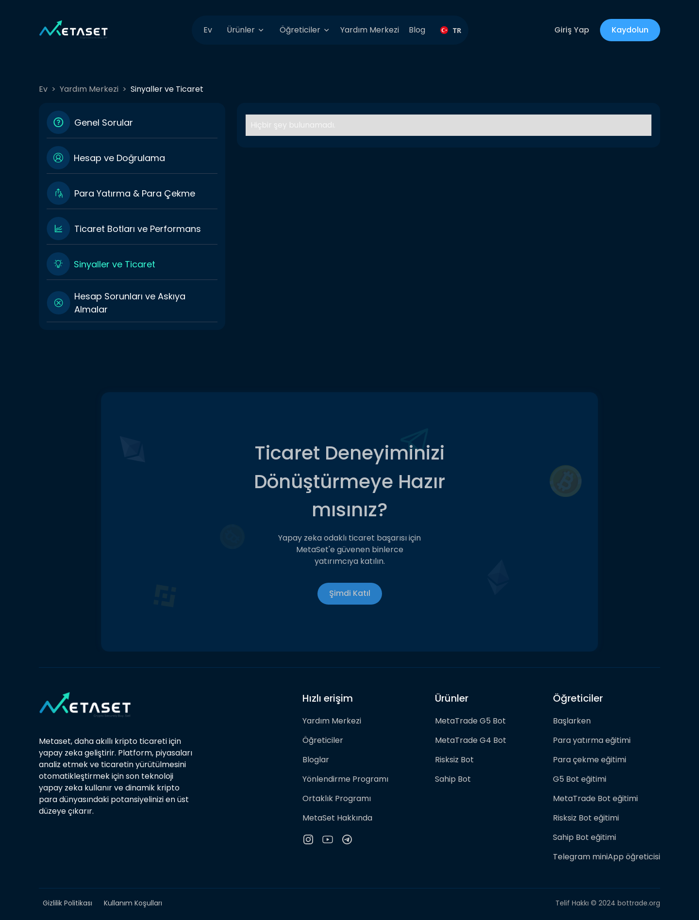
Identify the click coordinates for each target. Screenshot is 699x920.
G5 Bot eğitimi (579, 779)
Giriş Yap (571, 29)
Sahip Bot (453, 779)
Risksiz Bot (454, 759)
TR (446, 30)
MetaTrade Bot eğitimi (595, 798)
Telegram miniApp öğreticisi (606, 856)
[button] (246, 30)
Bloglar (315, 759)
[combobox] (447, 30)
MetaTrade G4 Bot (470, 740)
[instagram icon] (308, 839)
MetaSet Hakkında (337, 817)
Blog (417, 29)
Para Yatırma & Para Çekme (134, 193)
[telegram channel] (347, 839)
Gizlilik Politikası (67, 903)
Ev (207, 29)
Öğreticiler (322, 740)
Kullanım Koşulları (133, 903)
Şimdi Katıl (349, 593)
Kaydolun (630, 29)
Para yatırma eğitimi (592, 740)
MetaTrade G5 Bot (470, 720)
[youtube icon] (327, 839)
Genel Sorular (103, 122)
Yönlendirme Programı (345, 779)
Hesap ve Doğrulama (119, 158)
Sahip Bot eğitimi (584, 837)
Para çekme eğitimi (589, 759)
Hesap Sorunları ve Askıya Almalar (129, 302)
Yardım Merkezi (369, 29)
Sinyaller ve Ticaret (114, 264)
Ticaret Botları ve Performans (137, 229)
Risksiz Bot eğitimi (586, 817)
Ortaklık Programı (336, 798)
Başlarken (572, 720)
